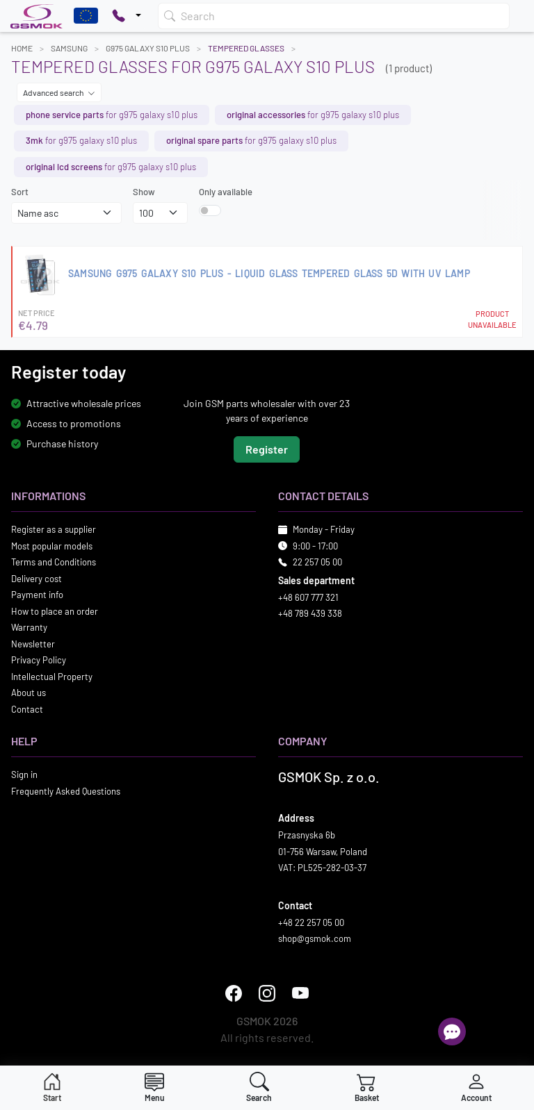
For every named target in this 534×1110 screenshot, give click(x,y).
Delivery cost (36, 578)
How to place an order (54, 611)
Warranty (29, 627)
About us (28, 693)
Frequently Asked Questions (65, 791)
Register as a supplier (53, 530)
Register (266, 449)
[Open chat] (451, 1031)
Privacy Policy (38, 660)
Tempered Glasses (246, 48)
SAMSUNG (69, 48)
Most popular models (51, 546)
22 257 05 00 (317, 562)
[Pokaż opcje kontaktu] (126, 16)
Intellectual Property (51, 676)
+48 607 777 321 (308, 597)
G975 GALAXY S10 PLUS (148, 48)
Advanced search (59, 92)
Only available (225, 191)
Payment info (37, 595)
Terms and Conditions (53, 562)
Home (22, 48)
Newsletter (33, 643)
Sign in (24, 775)
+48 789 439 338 (310, 614)
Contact (27, 709)
